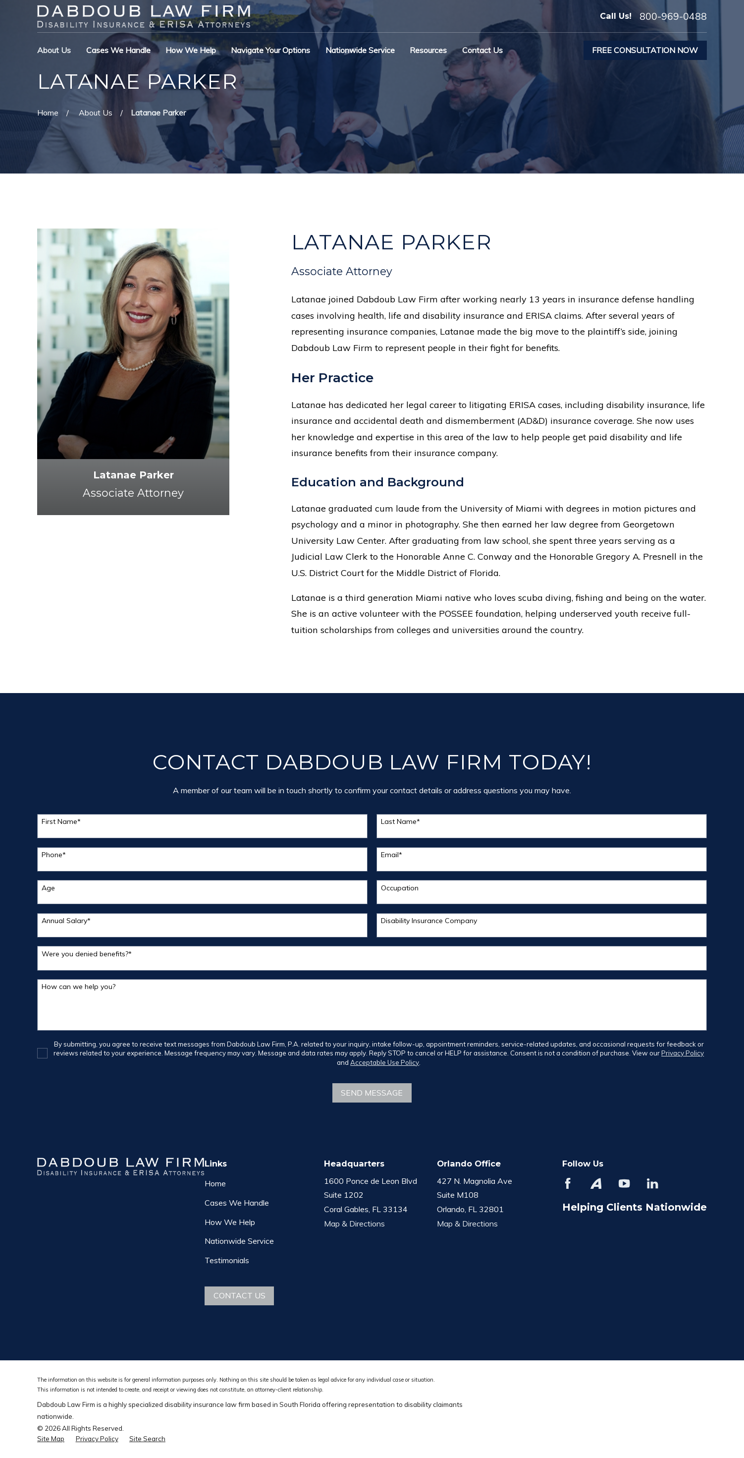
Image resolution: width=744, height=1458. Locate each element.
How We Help (230, 1222)
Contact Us (239, 1295)
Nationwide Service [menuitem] (360, 50)
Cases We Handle (237, 1203)
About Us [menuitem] (54, 50)
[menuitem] (50, 1439)
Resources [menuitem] (428, 50)
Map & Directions (354, 1223)
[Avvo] (595, 1183)
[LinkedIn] (652, 1183)
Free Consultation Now (645, 50)
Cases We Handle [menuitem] (118, 50)
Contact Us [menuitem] (482, 50)
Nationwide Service (239, 1241)
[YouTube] (624, 1183)
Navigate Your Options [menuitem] (270, 50)
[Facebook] (567, 1183)
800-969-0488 (673, 16)
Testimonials (227, 1260)
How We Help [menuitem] (190, 50)
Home (215, 1183)
